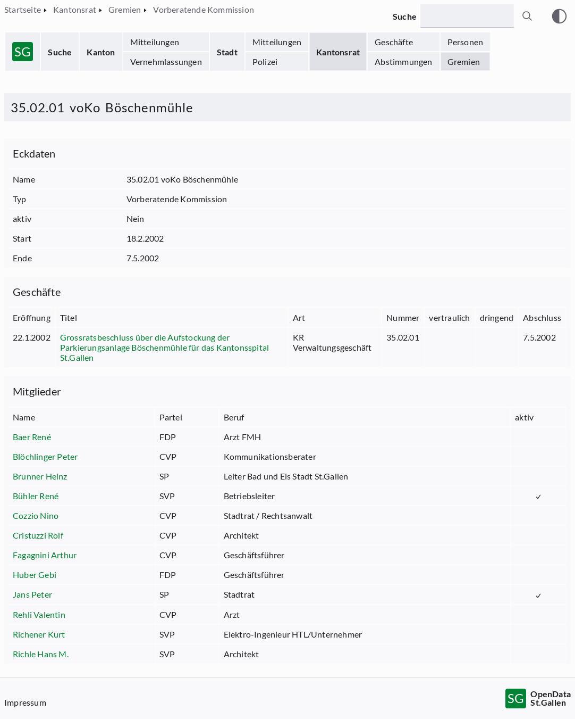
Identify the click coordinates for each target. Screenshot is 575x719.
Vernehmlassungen (166, 61)
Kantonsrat (338, 52)
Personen (465, 42)
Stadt (227, 52)
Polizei (264, 61)
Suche (60, 52)
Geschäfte (394, 42)
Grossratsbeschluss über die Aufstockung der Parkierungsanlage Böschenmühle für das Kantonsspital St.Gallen (164, 347)
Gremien (463, 61)
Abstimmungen (403, 61)
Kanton (101, 52)
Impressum (25, 702)
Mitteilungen (154, 42)
